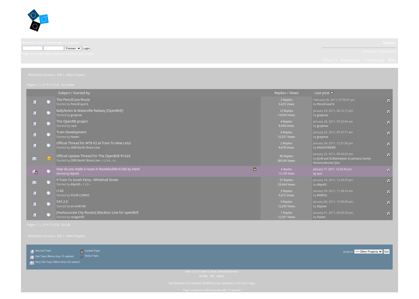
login (59, 42)
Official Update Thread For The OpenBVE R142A (93, 156)
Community (374, 60)
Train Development (71, 132)
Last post (323, 92)
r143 (59, 191)
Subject (64, 92)
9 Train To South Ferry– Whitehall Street (87, 180)
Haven (75, 137)
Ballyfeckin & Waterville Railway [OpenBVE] (89, 110)
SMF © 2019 (208, 271)
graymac (76, 115)
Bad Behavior (177, 283)
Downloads (350, 60)
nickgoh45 (77, 217)
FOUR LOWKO (80, 195)
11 (51, 85)
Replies (280, 92)
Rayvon (322, 206)
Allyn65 (74, 173)
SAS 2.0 (62, 201)
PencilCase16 (79, 104)
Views (294, 92)
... (41, 85)
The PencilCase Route (73, 99)
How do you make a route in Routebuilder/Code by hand (97, 169)
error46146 (78, 206)
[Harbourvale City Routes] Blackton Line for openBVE (97, 212)
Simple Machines (228, 271)
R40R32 (322, 195)
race (73, 126)
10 (47, 85)
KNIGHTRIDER (326, 147)
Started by (81, 92)
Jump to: (348, 251)
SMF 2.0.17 (192, 271)
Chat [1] (330, 60)
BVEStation (80, 18)
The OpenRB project (72, 121)
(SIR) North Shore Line (85, 147)
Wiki (391, 60)
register (73, 42)
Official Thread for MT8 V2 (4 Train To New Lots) (93, 143)
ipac (319, 173)
